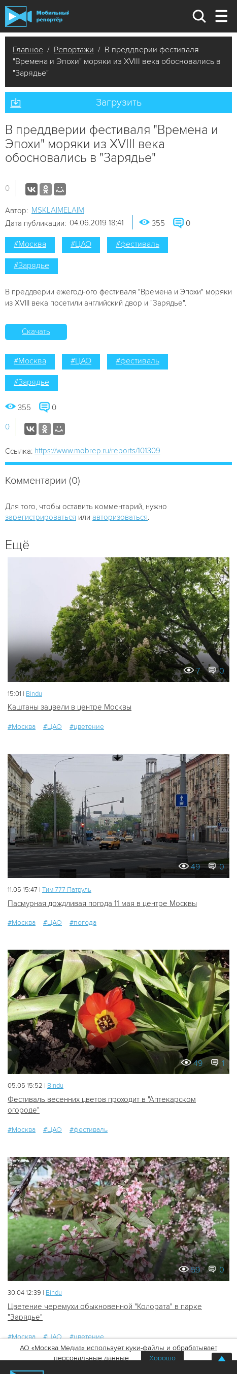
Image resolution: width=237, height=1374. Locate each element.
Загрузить (119, 102)
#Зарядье (31, 265)
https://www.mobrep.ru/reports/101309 (97, 450)
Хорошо (162, 1358)
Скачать (36, 331)
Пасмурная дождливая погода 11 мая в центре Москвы (102, 903)
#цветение (87, 726)
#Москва (30, 244)
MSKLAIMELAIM (57, 210)
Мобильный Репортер (37, 16)
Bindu (34, 694)
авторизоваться (120, 517)
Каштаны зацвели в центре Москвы (69, 707)
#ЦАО (81, 244)
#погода (83, 922)
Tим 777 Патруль (66, 890)
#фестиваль (137, 244)
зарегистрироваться (40, 517)
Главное (28, 50)
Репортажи (74, 50)
